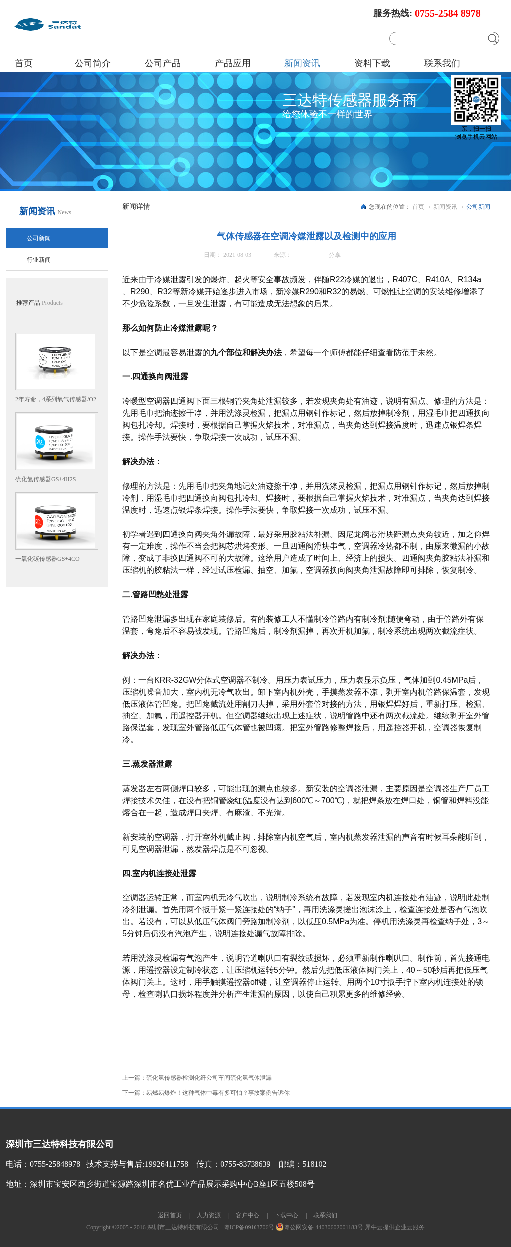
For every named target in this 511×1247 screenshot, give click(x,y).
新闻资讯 (445, 206)
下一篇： (206, 1092)
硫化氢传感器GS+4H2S (45, 479)
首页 (24, 63)
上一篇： (197, 1077)
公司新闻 (478, 206)
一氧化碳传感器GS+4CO (47, 558)
